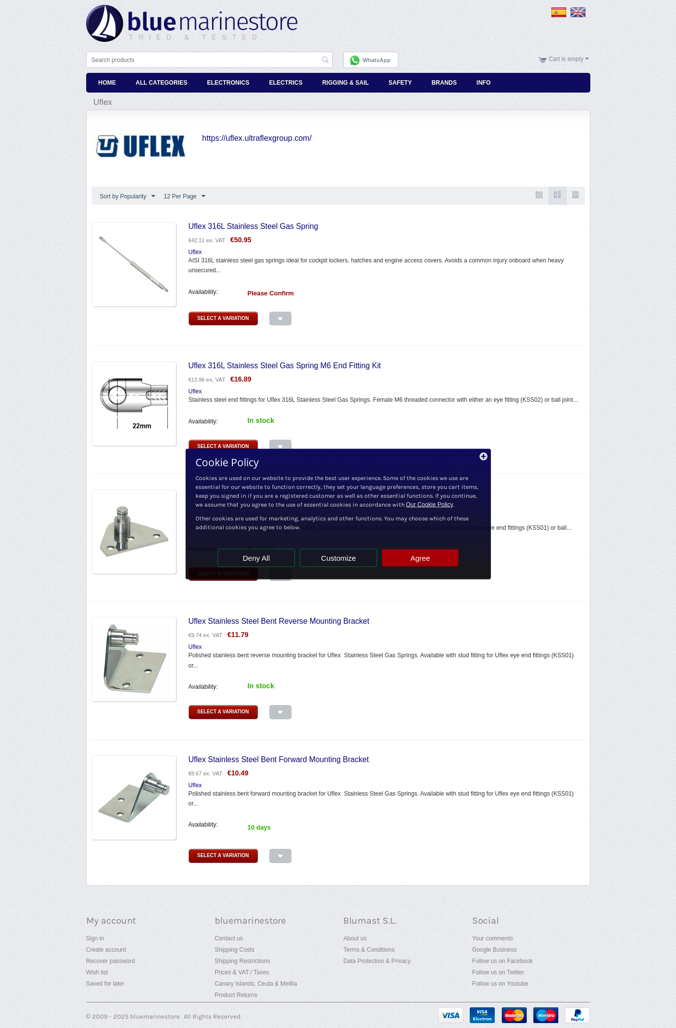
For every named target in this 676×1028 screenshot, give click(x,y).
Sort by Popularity (128, 196)
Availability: (203, 292)
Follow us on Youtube (500, 983)
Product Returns (236, 995)
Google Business (494, 949)
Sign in (95, 938)
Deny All (256, 558)
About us (354, 938)
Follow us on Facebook (502, 961)
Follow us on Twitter (498, 972)
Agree (420, 558)
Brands (443, 82)
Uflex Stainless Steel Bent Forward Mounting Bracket (279, 759)
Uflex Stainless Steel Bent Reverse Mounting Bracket (279, 621)
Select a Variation (223, 318)
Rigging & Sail (345, 82)
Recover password (110, 961)
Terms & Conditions (368, 949)
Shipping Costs (235, 949)
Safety (400, 82)
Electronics (228, 82)
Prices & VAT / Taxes (242, 972)
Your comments (492, 938)
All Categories (162, 82)
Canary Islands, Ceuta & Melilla (256, 983)
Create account (106, 949)
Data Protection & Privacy (377, 961)
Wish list (97, 972)
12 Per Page (185, 196)
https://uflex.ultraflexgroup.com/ (257, 138)
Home (107, 82)
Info (484, 82)
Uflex (195, 252)
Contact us (229, 938)
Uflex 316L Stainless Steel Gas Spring (254, 226)
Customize (338, 558)
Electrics (285, 82)
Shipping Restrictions (242, 961)
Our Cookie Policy (429, 504)
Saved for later (105, 983)
